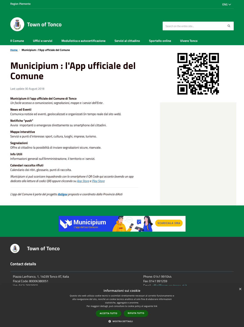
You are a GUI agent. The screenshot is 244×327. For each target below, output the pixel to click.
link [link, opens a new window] (155, 306)
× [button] (240, 289)
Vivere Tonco (189, 40)
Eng (226, 4)
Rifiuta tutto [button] (136, 313)
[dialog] (122, 306)
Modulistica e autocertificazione (83, 40)
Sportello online (160, 40)
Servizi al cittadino (127, 40)
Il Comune (17, 40)
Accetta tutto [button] (108, 313)
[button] (122, 321)
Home (14, 50)
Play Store (98, 181)
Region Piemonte (20, 4)
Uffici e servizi (42, 40)
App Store (83, 181)
